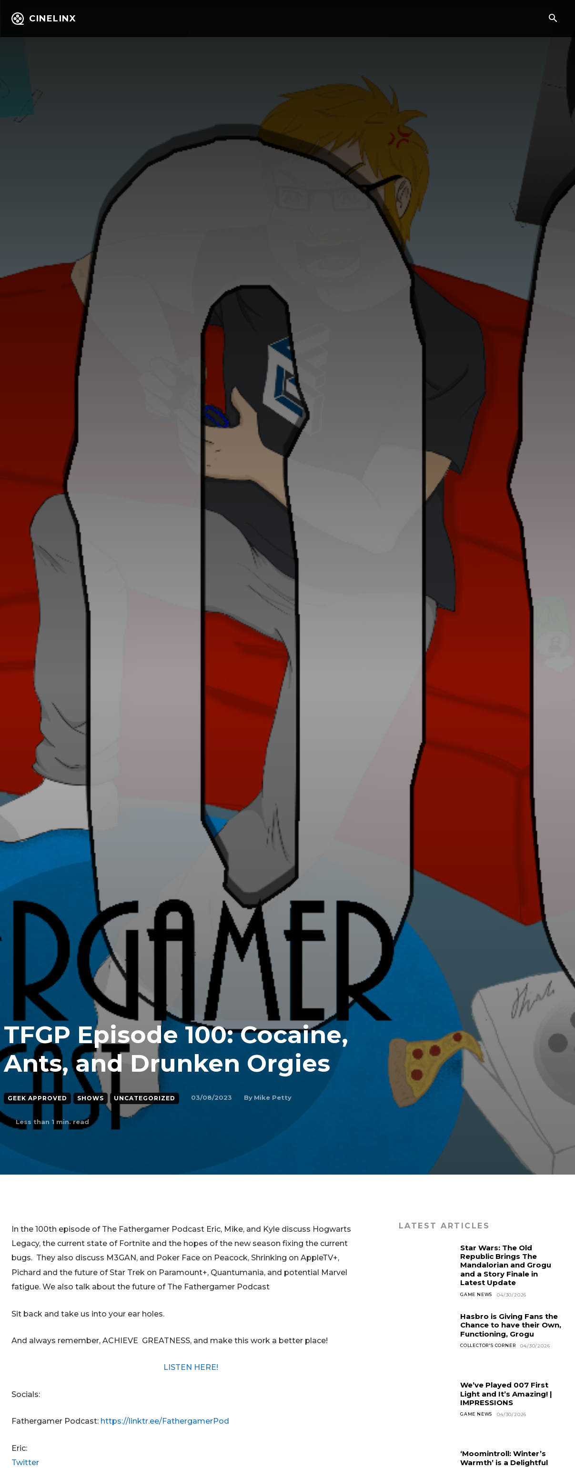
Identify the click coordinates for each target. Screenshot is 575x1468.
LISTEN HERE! (190, 1367)
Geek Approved (37, 1098)
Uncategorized (144, 1098)
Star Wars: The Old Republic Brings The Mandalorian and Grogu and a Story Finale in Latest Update (508, 1265)
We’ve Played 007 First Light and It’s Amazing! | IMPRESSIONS (510, 1393)
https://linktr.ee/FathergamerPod (165, 1421)
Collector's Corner (491, 1346)
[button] (553, 19)
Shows (90, 1098)
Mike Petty (273, 1097)
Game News (477, 1295)
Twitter (25, 1462)
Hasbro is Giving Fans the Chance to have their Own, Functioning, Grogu (511, 1325)
